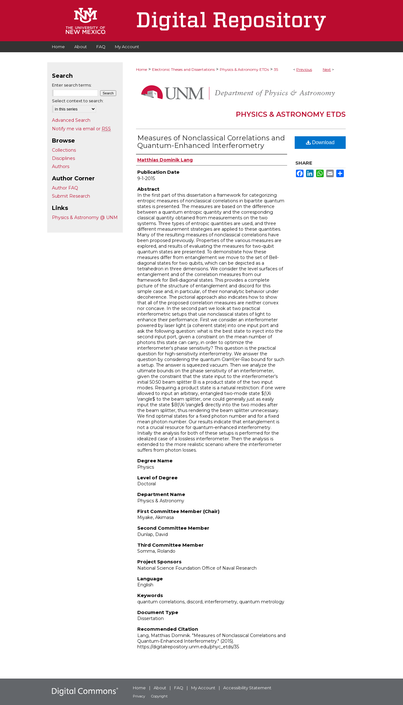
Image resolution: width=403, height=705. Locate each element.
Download (320, 142)
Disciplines (63, 158)
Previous (304, 69)
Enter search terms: (72, 84)
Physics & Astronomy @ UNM (85, 217)
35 (276, 69)
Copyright (159, 696)
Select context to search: (78, 100)
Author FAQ (65, 188)
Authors (60, 166)
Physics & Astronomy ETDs (244, 69)
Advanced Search (71, 120)
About (160, 687)
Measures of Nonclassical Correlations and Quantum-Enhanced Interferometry (211, 142)
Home (141, 69)
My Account (203, 687)
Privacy (139, 696)
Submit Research (71, 196)
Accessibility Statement (247, 687)
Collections (64, 150)
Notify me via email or (81, 129)
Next (327, 69)
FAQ (178, 687)
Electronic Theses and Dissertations (183, 69)
